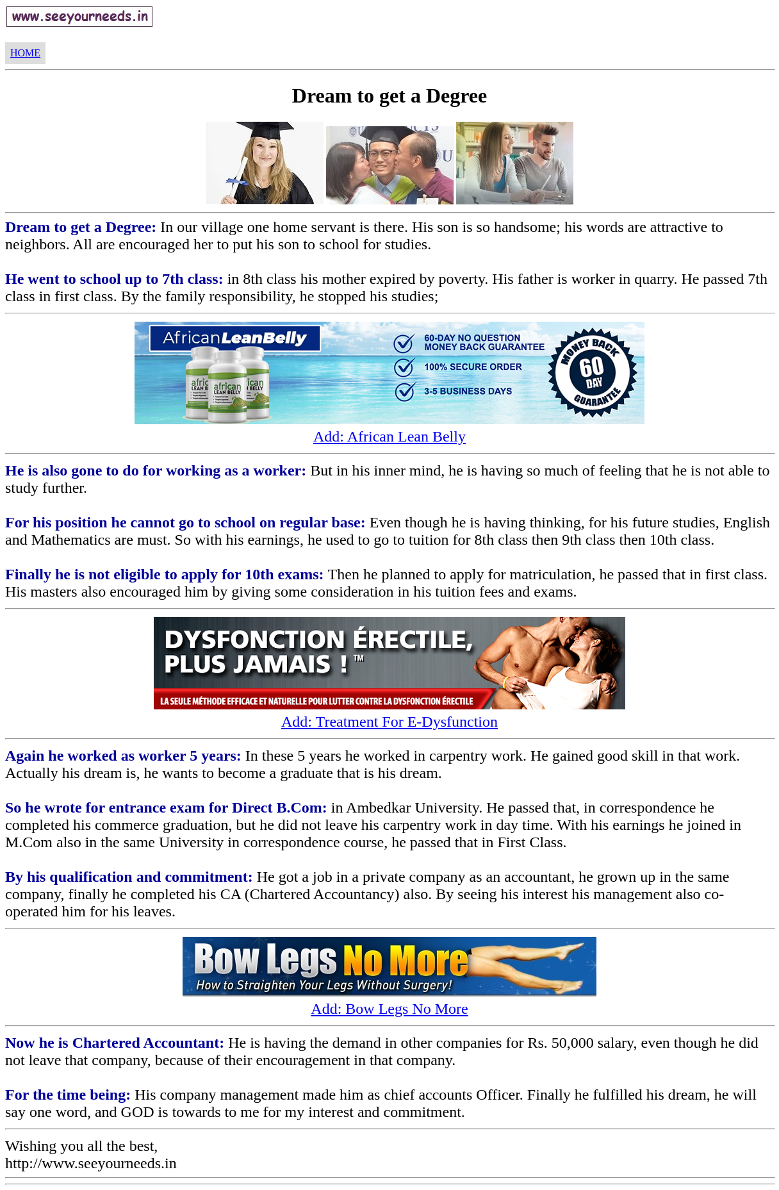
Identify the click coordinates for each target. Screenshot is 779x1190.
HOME (25, 52)
